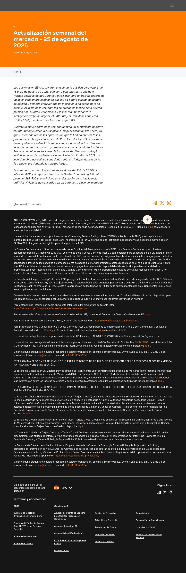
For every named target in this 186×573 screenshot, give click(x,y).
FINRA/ (138, 342)
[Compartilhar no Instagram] (169, 203)
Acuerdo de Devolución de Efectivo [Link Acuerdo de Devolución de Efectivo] (149, 536)
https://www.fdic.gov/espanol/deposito (115, 320)
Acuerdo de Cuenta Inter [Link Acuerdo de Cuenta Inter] (25, 536)
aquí (150, 226)
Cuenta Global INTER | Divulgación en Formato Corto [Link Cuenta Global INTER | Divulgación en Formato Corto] (28, 514)
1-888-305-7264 (77, 355)
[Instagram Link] (170, 492)
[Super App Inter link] (159, 492)
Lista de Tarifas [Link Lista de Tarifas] (61, 550)
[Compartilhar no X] (162, 203)
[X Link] (165, 492)
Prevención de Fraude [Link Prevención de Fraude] (105, 527)
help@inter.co (44, 355)
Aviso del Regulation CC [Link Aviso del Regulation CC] (66, 526)
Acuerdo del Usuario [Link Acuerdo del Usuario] (23, 543)
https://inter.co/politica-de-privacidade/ (77, 455)
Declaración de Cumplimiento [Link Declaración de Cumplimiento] (150, 520)
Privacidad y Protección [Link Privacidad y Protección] (106, 520)
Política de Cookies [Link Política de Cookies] (104, 541)
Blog (15, 71)
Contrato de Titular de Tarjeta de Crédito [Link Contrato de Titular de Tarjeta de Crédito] (70, 542)
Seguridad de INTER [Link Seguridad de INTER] (105, 534)
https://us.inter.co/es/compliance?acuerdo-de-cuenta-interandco (50, 308)
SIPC (145, 342)
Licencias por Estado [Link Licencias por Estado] (146, 527)
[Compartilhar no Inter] (155, 203)
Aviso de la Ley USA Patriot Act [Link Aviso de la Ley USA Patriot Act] (69, 533)
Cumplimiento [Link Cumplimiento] (142, 513)
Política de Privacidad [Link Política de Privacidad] (105, 513)
